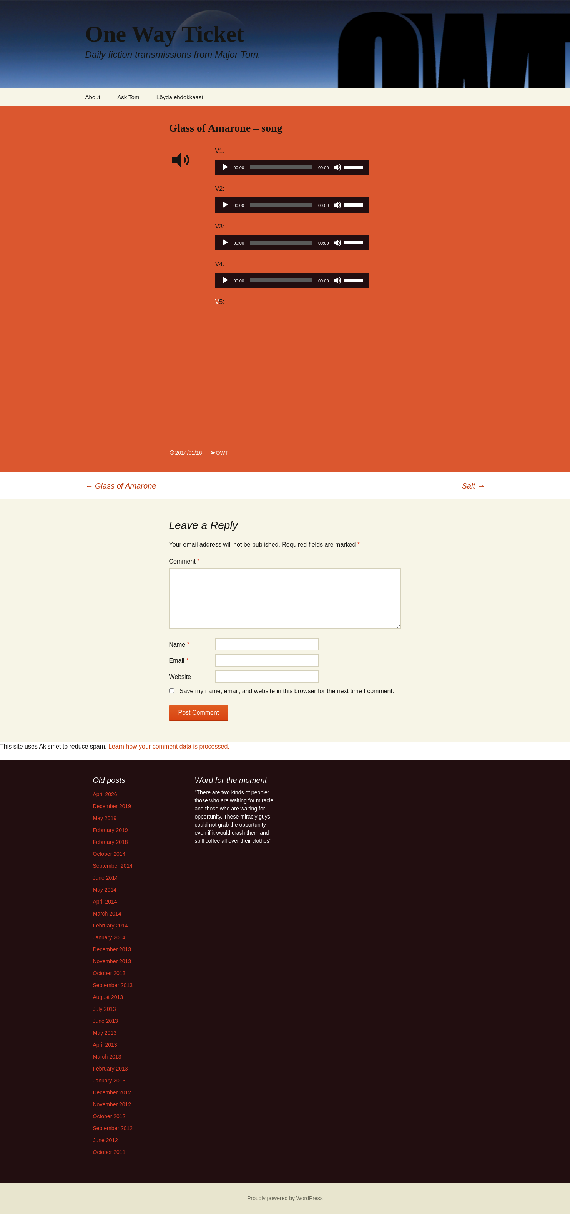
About (92, 97)
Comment (184, 561)
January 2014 (109, 937)
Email (179, 660)
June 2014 (105, 878)
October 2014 (109, 854)
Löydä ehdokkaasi (179, 97)
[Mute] (337, 167)
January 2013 (109, 1080)
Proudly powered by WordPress (285, 1198)
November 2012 (112, 1104)
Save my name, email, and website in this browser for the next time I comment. (286, 691)
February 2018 (110, 842)
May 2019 (104, 818)
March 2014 (107, 913)
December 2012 (112, 1092)
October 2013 (109, 973)
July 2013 (104, 1009)
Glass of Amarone (120, 486)
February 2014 (110, 925)
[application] (292, 169)
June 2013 (105, 1021)
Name (179, 644)
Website (180, 677)
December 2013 (112, 949)
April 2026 (105, 794)
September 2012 (113, 1128)
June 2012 (105, 1140)
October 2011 (109, 1152)
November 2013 (112, 961)
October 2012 (109, 1116)
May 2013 (104, 1033)
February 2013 (110, 1069)
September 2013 (113, 985)
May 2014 (104, 890)
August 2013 (108, 997)
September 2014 (113, 866)
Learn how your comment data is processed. (168, 746)
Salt (473, 486)
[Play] (225, 167)
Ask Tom (128, 97)
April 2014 (105, 902)
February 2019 (110, 830)
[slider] (281, 167)
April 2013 (105, 1045)
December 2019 (112, 806)
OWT (222, 453)
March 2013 (107, 1057)
